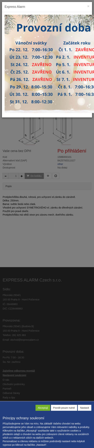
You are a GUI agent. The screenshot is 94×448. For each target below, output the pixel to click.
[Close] (88, 6)
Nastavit (84, 407)
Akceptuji (43, 407)
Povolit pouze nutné (64, 407)
